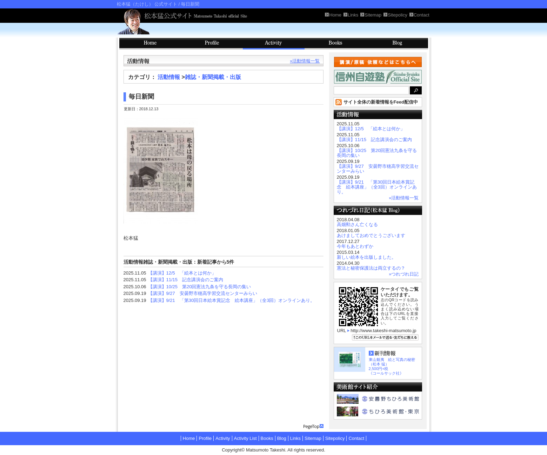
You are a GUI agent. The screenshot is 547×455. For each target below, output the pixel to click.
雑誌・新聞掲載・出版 (213, 77)
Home (189, 438)
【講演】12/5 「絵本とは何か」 (182, 273)
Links (295, 438)
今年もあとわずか (355, 246)
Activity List (245, 438)
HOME (150, 44)
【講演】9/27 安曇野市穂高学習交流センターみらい (202, 293)
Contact (356, 438)
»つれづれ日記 (404, 274)
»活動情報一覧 (305, 61)
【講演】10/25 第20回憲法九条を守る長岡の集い (199, 286)
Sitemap (313, 438)
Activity (274, 44)
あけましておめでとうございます (371, 235)
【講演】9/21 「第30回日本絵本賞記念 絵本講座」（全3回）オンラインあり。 (231, 300)
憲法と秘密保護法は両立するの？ (371, 268)
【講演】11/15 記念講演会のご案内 (186, 279)
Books (335, 44)
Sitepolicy (335, 438)
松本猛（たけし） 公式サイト (147, 4)
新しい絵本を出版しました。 (366, 257)
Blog (397, 44)
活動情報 (169, 77)
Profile (212, 44)
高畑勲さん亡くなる (357, 224)
